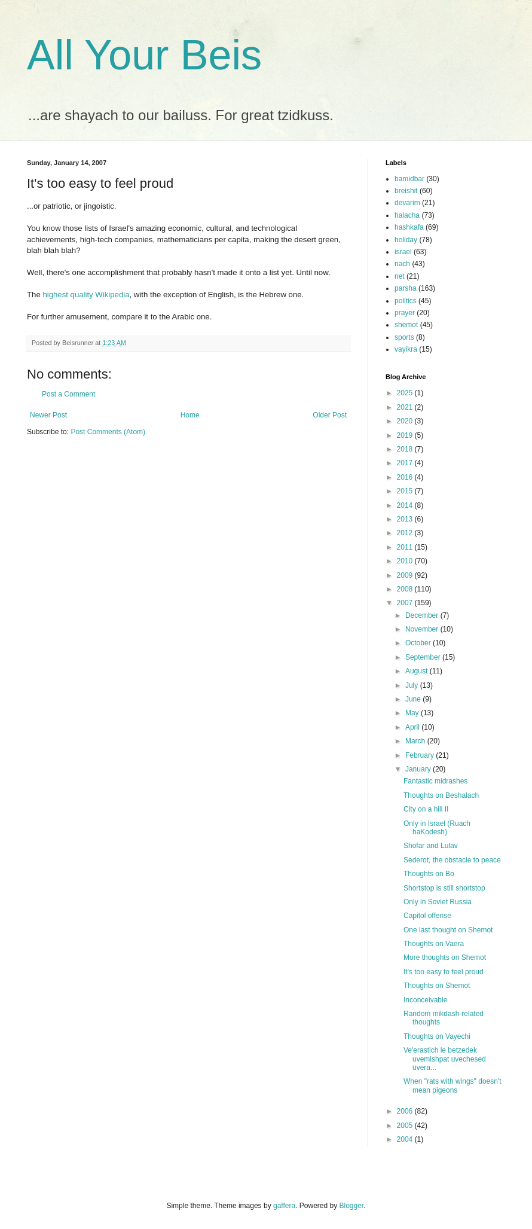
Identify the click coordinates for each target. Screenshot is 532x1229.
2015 (406, 491)
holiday (406, 240)
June (414, 699)
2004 (406, 1139)
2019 (406, 435)
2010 (406, 561)
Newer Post (48, 415)
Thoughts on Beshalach (441, 795)
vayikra (406, 349)
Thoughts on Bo (428, 874)
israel (403, 252)
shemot (406, 325)
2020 (406, 421)
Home (190, 415)
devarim (407, 203)
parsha (406, 288)
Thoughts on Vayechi (436, 1036)
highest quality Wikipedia (85, 294)
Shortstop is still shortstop (444, 888)
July (412, 685)
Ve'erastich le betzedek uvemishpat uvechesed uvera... (444, 1059)
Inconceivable (425, 1000)
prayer (405, 313)
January (419, 769)
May (413, 713)
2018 (406, 449)
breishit (406, 191)
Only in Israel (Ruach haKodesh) (436, 827)
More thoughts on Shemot (444, 957)
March (416, 741)
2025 (406, 393)
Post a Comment (68, 394)
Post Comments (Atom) (108, 432)
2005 (406, 1125)
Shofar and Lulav (430, 845)
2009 (406, 575)
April (413, 727)
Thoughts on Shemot (436, 985)
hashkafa (409, 227)
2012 (406, 533)
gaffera (284, 1205)
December (423, 615)
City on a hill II (425, 809)
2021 (406, 407)
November (423, 629)
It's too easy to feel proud (443, 972)
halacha (407, 215)
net (400, 276)
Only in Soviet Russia (437, 902)
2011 (406, 547)
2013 (406, 519)
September (423, 657)
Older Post (330, 415)
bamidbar (409, 179)
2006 (406, 1111)
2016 (406, 477)
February (420, 755)
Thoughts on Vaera (433, 944)
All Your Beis (144, 55)
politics (406, 301)
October (419, 643)
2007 (406, 603)
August (417, 671)
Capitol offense (427, 915)
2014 (406, 505)
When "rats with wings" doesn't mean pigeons (452, 1085)
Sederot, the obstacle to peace (452, 860)
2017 (406, 463)
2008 (406, 589)
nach (402, 264)
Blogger (352, 1205)
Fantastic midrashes (435, 781)
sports (404, 337)
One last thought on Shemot (448, 930)
